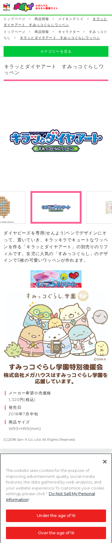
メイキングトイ (71, 19)
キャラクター (69, 32)
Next (108, 145)
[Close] (104, 463)
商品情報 (42, 19)
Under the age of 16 (56, 517)
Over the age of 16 (56, 535)
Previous (3, 145)
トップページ (14, 19)
